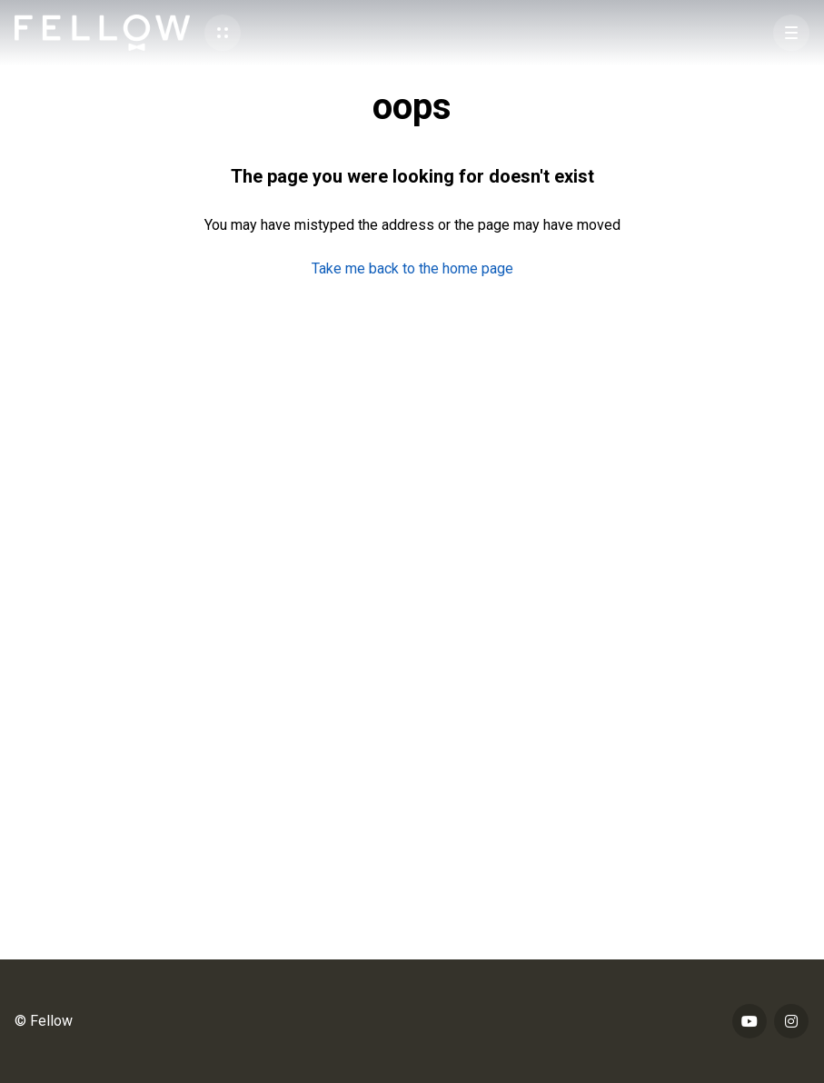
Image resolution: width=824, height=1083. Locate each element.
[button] (222, 33)
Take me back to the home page (412, 268)
